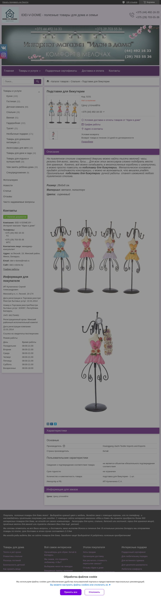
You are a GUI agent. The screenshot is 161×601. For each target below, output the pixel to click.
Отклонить (94, 592)
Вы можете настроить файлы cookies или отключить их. (79, 584)
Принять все (70, 592)
